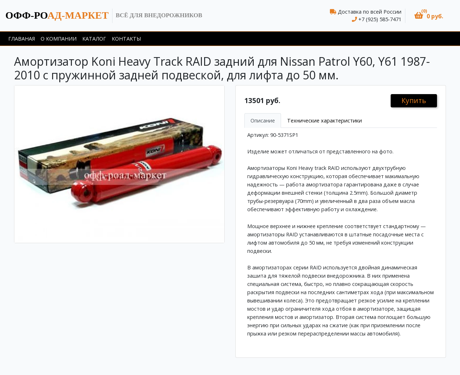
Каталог (94, 38)
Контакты (126, 38)
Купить (413, 100)
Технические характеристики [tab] (324, 120)
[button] (429, 15)
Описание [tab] (262, 120)
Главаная (21, 38)
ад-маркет (57, 15)
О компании (59, 38)
